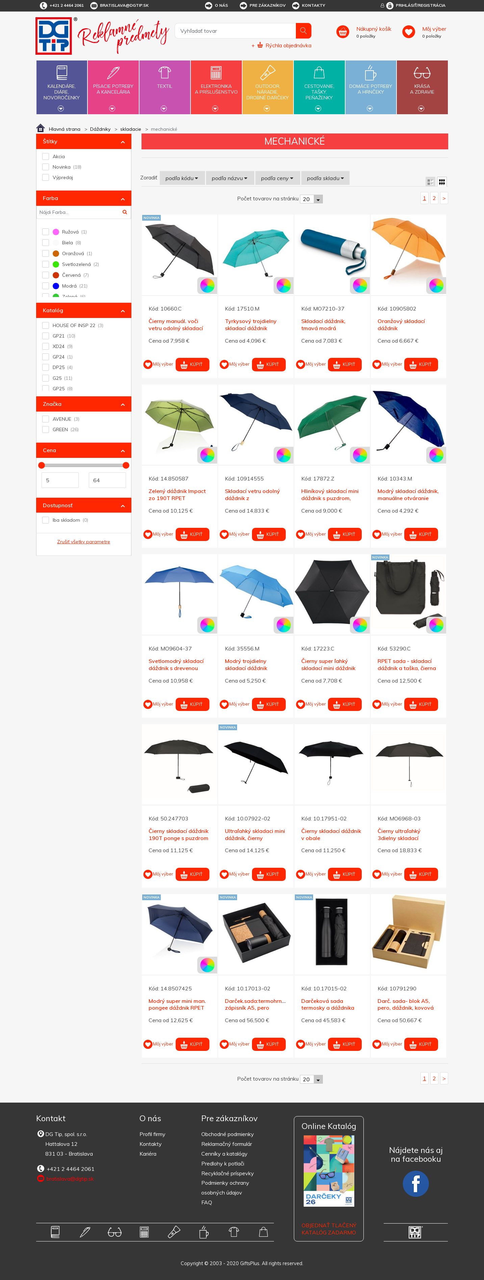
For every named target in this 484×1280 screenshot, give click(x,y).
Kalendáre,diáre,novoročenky (62, 86)
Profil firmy (152, 1134)
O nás (216, 5)
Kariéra (147, 1153)
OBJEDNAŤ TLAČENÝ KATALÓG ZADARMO (329, 1229)
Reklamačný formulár (226, 1143)
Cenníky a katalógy (224, 1153)
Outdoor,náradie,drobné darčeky (268, 86)
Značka (52, 403)
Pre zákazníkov (262, 5)
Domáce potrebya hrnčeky (371, 85)
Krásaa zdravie (422, 85)
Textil (165, 82)
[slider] (41, 465)
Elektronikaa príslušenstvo (216, 85)
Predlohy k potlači (222, 1163)
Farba (50, 198)
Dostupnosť (58, 505)
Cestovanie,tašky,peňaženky (319, 86)
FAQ (206, 1202)
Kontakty (308, 5)
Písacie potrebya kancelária (113, 85)
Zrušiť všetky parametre (83, 542)
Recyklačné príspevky (227, 1173)
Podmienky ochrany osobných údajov (225, 1187)
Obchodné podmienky (227, 1134)
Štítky (50, 141)
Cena (49, 450)
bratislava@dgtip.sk (119, 5)
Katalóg (53, 310)
